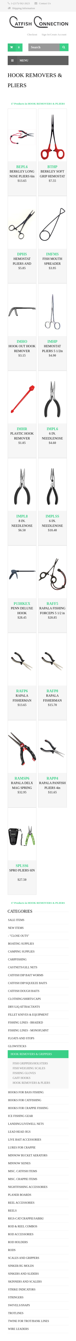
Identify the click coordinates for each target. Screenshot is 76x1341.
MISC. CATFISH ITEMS (22, 1171)
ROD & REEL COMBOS (22, 1226)
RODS (12, 1250)
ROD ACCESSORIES (21, 1234)
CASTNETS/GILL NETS (22, 967)
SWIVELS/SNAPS (19, 1305)
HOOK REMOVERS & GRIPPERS (31, 1054)
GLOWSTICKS (17, 1046)
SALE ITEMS (16, 920)
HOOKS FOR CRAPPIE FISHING (28, 1108)
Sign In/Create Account (54, 34)
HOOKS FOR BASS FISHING (26, 1092)
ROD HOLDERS (18, 1242)
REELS (12, 1210)
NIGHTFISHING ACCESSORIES (28, 1187)
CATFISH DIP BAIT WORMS (25, 975)
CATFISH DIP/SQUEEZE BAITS (27, 983)
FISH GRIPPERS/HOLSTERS (30, 1063)
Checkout (32, 34)
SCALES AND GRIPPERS (23, 1258)
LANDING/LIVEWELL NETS (26, 1123)
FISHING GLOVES (24, 1073)
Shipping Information (23, 8)
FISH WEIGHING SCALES (29, 1068)
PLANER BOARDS (19, 1194)
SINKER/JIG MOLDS (21, 1265)
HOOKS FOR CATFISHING (24, 1100)
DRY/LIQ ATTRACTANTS (24, 1006)
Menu (18, 60)
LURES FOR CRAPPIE (22, 1147)
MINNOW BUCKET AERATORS (27, 1155)
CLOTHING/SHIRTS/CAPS (24, 998)
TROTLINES (16, 1313)
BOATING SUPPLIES (21, 943)
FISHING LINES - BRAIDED (25, 1022)
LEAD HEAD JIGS (19, 1131)
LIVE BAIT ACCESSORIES (24, 1139)
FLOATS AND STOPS (21, 1038)
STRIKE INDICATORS (21, 1289)
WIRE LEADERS (18, 1328)
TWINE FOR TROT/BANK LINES (28, 1321)
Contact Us (45, 3)
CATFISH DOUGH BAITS (24, 991)
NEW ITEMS (16, 927)
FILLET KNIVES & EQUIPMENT (28, 1014)
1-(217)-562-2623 (20, 3)
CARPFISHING (17, 959)
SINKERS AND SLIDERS (23, 1273)
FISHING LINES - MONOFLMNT (28, 1030)
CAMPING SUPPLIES (21, 951)
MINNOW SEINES (19, 1163)
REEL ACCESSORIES (21, 1202)
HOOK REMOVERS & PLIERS (31, 1082)
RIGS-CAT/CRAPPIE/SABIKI (26, 1218)
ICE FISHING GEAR (20, 1116)
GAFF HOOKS (22, 1078)
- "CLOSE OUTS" (18, 935)
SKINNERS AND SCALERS (25, 1281)
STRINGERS (16, 1297)
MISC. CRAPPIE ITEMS (22, 1179)
